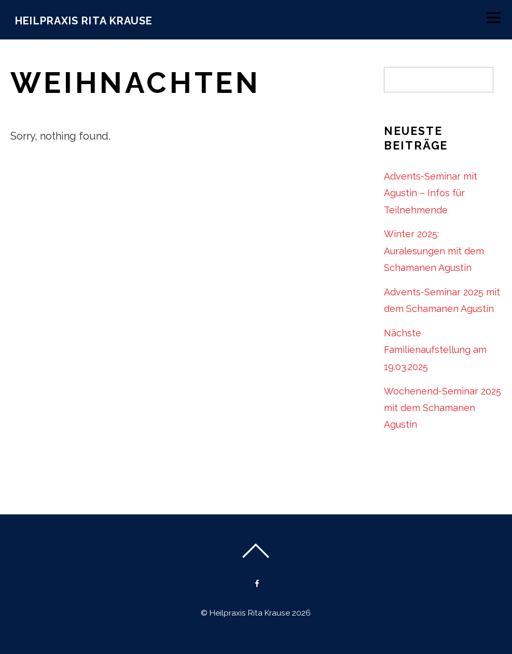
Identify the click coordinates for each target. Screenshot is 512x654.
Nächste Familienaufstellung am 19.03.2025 (435, 350)
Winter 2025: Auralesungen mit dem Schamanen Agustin (434, 250)
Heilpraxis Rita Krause (250, 613)
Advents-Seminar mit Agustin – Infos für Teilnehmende (430, 193)
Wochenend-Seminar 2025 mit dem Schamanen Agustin (442, 408)
